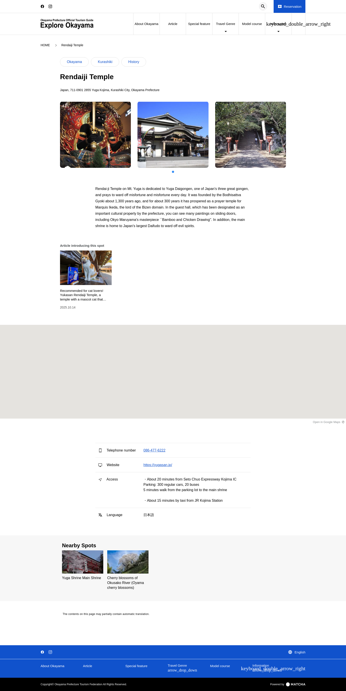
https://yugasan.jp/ (157, 465)
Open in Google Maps (326, 422)
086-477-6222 (154, 450)
